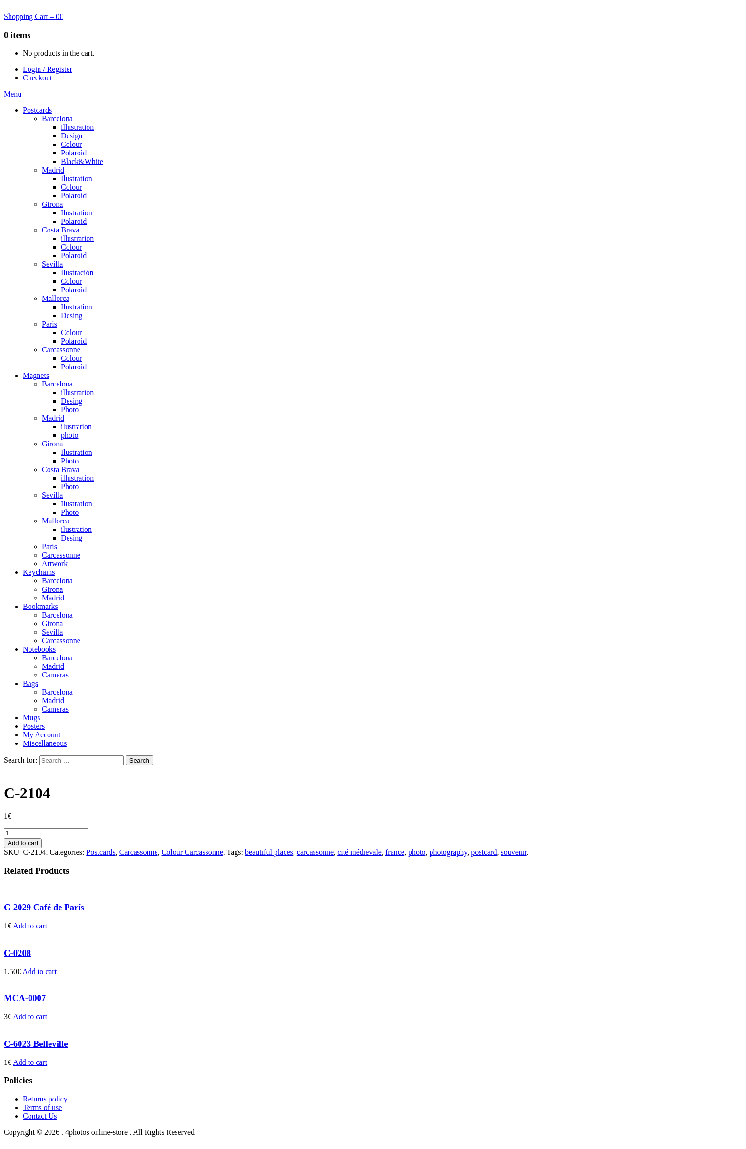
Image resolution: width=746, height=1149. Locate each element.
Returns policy (45, 1099)
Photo (70, 410)
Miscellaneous (45, 743)
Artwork (55, 564)
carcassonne (315, 852)
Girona (52, 204)
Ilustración (77, 273)
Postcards (37, 110)
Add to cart (23, 843)
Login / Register (47, 69)
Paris (49, 324)
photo (69, 435)
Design (71, 136)
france (394, 852)
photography (448, 852)
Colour (71, 144)
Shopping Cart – (33, 16)
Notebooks (39, 649)
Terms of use (42, 1107)
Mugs (31, 718)
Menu (12, 94)
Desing (71, 315)
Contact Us (40, 1116)
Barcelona (57, 119)
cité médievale (359, 852)
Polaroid (74, 153)
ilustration (76, 427)
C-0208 (17, 953)
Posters (34, 726)
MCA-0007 (25, 998)
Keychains (39, 572)
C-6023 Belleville (36, 1044)
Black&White (82, 161)
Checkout (37, 78)
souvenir (513, 852)
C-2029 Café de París (44, 907)
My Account (42, 735)
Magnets (36, 375)
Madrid (53, 170)
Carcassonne (61, 350)
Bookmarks (40, 606)
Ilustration (76, 178)
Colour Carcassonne (192, 852)
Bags (30, 683)
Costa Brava (60, 230)
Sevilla (52, 264)
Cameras (55, 675)
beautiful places (269, 852)
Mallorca (55, 298)
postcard (484, 852)
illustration (77, 127)
